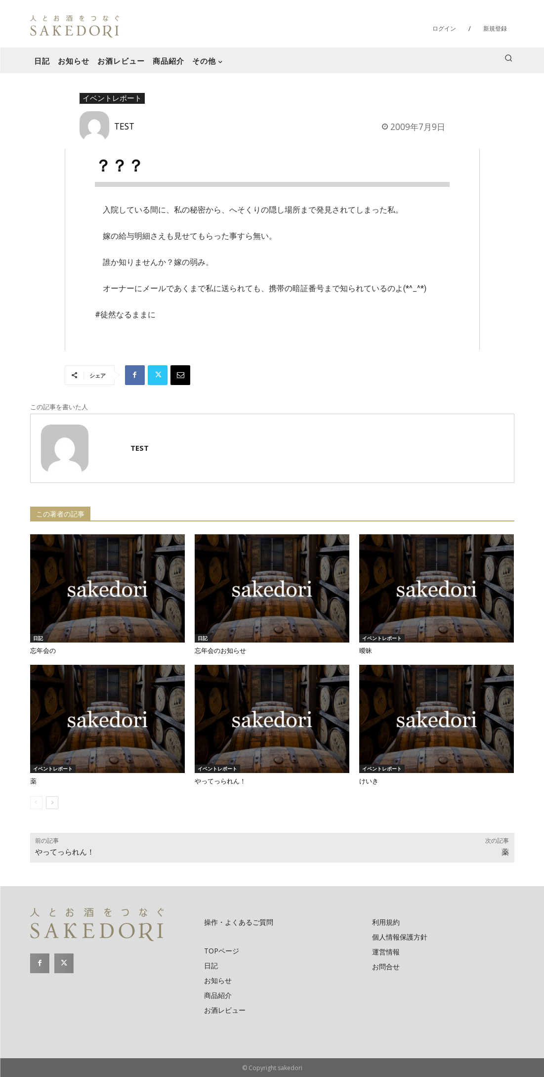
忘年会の (43, 650)
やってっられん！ (220, 781)
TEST (124, 126)
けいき (368, 781)
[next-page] (52, 802)
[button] (508, 57)
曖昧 (365, 650)
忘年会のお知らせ (220, 650)
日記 (38, 638)
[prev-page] (36, 802)
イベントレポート (112, 98)
